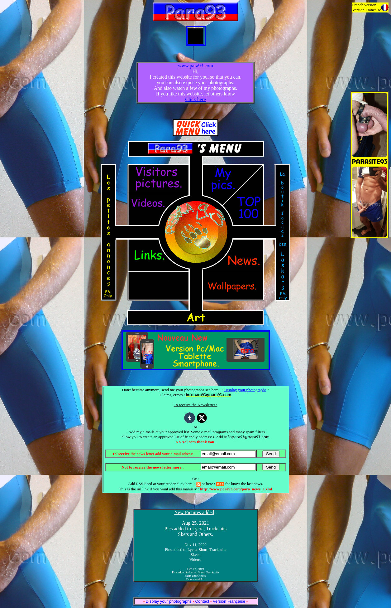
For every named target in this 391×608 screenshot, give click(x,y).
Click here (195, 99)
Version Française (229, 601)
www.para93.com (195, 65)
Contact (202, 601)
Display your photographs (245, 389)
